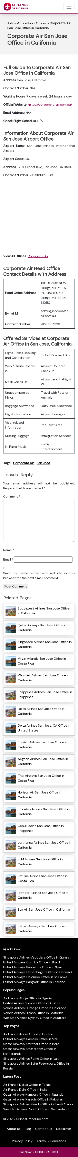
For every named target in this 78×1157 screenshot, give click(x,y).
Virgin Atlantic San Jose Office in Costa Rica (42, 661)
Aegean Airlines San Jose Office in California (43, 761)
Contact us (43, 1129)
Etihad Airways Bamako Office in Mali (30, 1039)
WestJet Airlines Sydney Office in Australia (34, 1018)
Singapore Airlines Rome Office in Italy (31, 1058)
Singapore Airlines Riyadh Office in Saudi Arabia (38, 1104)
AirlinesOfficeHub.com (32, 1119)
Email (8, 559)
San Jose (43, 463)
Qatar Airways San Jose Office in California (42, 627)
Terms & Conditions (51, 1141)
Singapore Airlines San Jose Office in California (45, 644)
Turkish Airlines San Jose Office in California (42, 744)
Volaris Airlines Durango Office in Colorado (34, 1008)
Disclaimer (63, 1129)
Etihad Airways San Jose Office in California (42, 928)
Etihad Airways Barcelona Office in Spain (33, 967)
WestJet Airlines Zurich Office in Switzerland (36, 1109)
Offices (41, 23)
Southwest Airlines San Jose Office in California (44, 610)
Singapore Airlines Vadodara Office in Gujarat (37, 957)
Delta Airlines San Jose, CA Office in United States (44, 728)
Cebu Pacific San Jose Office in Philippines (41, 828)
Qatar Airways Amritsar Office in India (31, 1044)
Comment (11, 496)
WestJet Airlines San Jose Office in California (43, 677)
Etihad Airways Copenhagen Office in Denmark (38, 972)
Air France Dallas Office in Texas (27, 1085)
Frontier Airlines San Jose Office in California (43, 895)
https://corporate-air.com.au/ (50, 104)
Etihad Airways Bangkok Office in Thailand (34, 982)
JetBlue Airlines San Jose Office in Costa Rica (43, 878)
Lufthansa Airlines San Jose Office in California (44, 845)
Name (8, 550)
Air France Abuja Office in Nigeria (27, 998)
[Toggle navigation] (69, 7)
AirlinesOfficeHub (20, 23)
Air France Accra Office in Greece (28, 1034)
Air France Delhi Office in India (25, 1089)
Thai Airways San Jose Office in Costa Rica (41, 778)
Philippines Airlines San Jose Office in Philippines (45, 694)
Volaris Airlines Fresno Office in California (33, 1013)
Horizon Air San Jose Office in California (39, 794)
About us (14, 1129)
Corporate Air (38, 256)
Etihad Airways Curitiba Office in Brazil (31, 962)
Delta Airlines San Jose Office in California (41, 711)
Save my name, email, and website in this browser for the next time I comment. (39, 575)
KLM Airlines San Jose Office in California (40, 861)
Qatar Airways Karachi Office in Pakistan (33, 1099)
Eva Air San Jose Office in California (44, 909)
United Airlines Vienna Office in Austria (31, 1003)
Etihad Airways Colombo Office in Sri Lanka (35, 977)
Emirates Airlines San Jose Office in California (44, 811)
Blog (28, 1129)
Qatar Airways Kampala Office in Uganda (33, 1094)
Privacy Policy (22, 1141)
